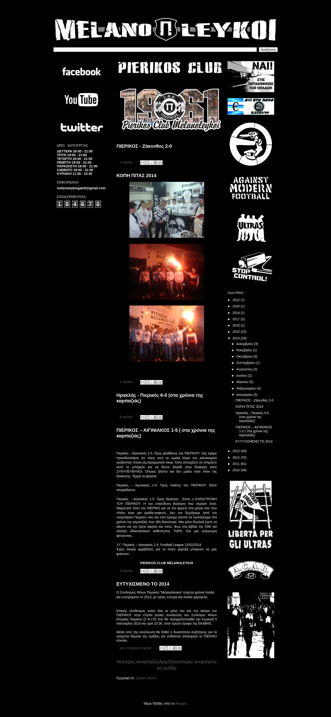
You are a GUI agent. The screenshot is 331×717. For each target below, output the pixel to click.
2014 (236, 338)
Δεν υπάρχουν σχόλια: (136, 648)
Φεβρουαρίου (246, 388)
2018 (236, 313)
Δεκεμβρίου (245, 344)
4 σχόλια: (127, 162)
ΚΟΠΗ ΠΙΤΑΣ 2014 (137, 175)
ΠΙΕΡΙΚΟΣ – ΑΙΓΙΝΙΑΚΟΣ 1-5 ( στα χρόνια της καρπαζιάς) (253, 431)
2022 (236, 300)
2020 (236, 306)
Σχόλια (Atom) (146, 678)
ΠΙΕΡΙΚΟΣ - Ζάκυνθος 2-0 (144, 146)
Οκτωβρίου (244, 356)
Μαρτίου (242, 382)
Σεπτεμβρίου (246, 363)
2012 (236, 457)
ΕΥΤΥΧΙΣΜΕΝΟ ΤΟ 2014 (143, 584)
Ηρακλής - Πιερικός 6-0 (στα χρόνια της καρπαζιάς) (252, 417)
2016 (236, 325)
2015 (236, 332)
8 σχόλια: (127, 417)
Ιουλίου (242, 375)
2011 (236, 464)
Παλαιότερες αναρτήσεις (192, 661)
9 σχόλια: (127, 571)
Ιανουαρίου (244, 395)
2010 (236, 470)
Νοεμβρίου (244, 350)
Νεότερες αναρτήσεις (138, 661)
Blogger (180, 703)
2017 (236, 319)
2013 (236, 451)
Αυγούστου (244, 369)
